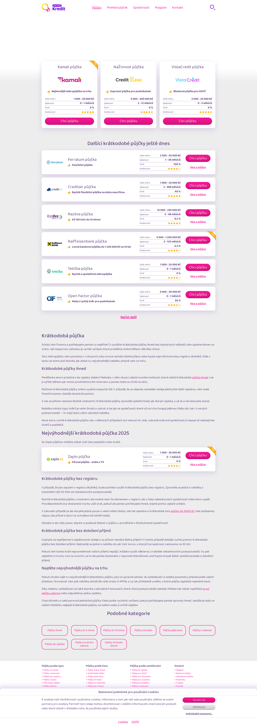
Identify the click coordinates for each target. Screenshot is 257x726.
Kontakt (177, 7)
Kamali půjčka (69, 67)
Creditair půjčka (82, 187)
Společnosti (141, 7)
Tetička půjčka (80, 268)
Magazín (161, 7)
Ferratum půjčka (82, 159)
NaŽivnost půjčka (128, 67)
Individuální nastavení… (199, 714)
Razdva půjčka (80, 214)
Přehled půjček (117, 7)
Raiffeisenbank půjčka (87, 241)
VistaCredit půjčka (188, 67)
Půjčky (96, 7)
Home (116, 24)
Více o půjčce (198, 167)
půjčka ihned (200, 377)
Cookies (123, 722)
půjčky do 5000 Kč (183, 511)
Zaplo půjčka (79, 456)
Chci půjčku (69, 121)
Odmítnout (199, 707)
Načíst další (128, 317)
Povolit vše (199, 700)
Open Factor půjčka (85, 296)
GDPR (135, 722)
